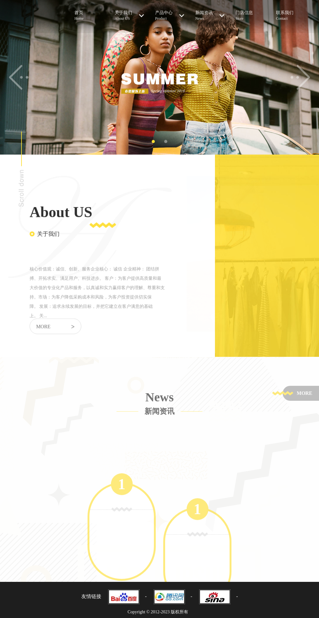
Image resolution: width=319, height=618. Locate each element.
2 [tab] (165, 141)
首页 (88, 12)
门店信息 (250, 12)
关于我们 (129, 12)
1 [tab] (153, 141)
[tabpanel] (159, 77)
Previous (18, 77)
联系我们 (290, 12)
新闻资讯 (209, 12)
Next (300, 77)
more (55, 331)
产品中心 (169, 12)
